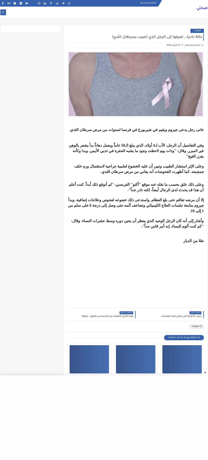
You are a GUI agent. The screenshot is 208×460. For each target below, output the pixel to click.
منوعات (197, 31)
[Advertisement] (172, 274)
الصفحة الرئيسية (148, 3)
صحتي (202, 8)
